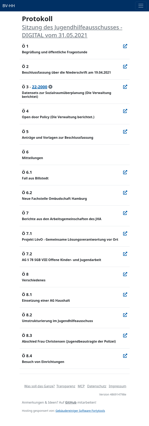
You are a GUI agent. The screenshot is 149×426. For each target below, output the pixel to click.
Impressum (117, 386)
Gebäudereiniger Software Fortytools (80, 411)
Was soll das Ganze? (39, 386)
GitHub (70, 402)
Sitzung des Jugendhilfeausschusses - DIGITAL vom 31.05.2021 (72, 31)
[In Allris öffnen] (125, 46)
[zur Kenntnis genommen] (50, 87)
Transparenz (65, 386)
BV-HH (8, 5)
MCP (81, 386)
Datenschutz (96, 386)
